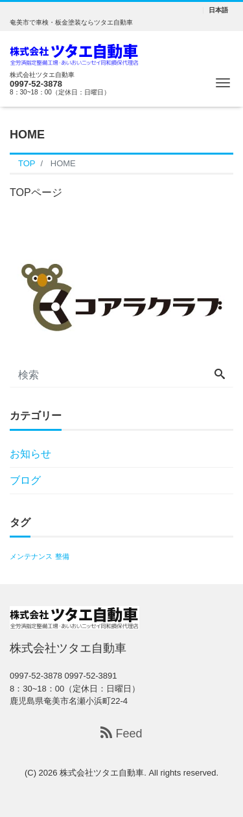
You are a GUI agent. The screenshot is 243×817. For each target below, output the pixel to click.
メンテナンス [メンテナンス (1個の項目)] (31, 556)
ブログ (25, 480)
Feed (121, 733)
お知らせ (30, 453)
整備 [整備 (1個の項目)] (62, 556)
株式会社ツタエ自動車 (102, 773)
